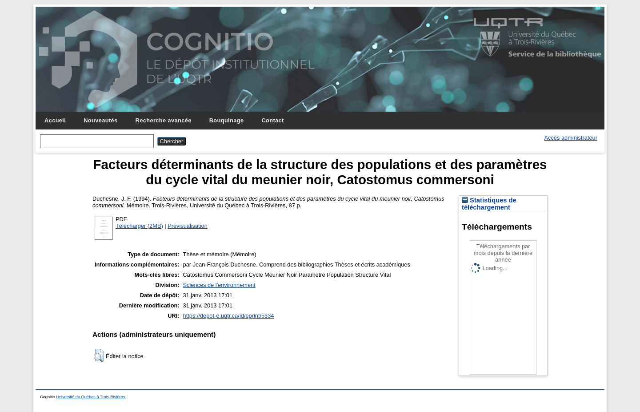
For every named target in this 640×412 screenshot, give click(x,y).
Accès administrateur (570, 137)
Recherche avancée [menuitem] (164, 120)
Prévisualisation (188, 225)
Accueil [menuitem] (55, 120)
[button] (99, 355)
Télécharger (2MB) (139, 225)
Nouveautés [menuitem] (100, 120)
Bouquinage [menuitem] (226, 120)
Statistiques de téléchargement (489, 204)
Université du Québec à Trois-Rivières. (91, 397)
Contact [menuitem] (272, 120)
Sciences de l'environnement (219, 285)
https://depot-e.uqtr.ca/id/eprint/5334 (228, 315)
